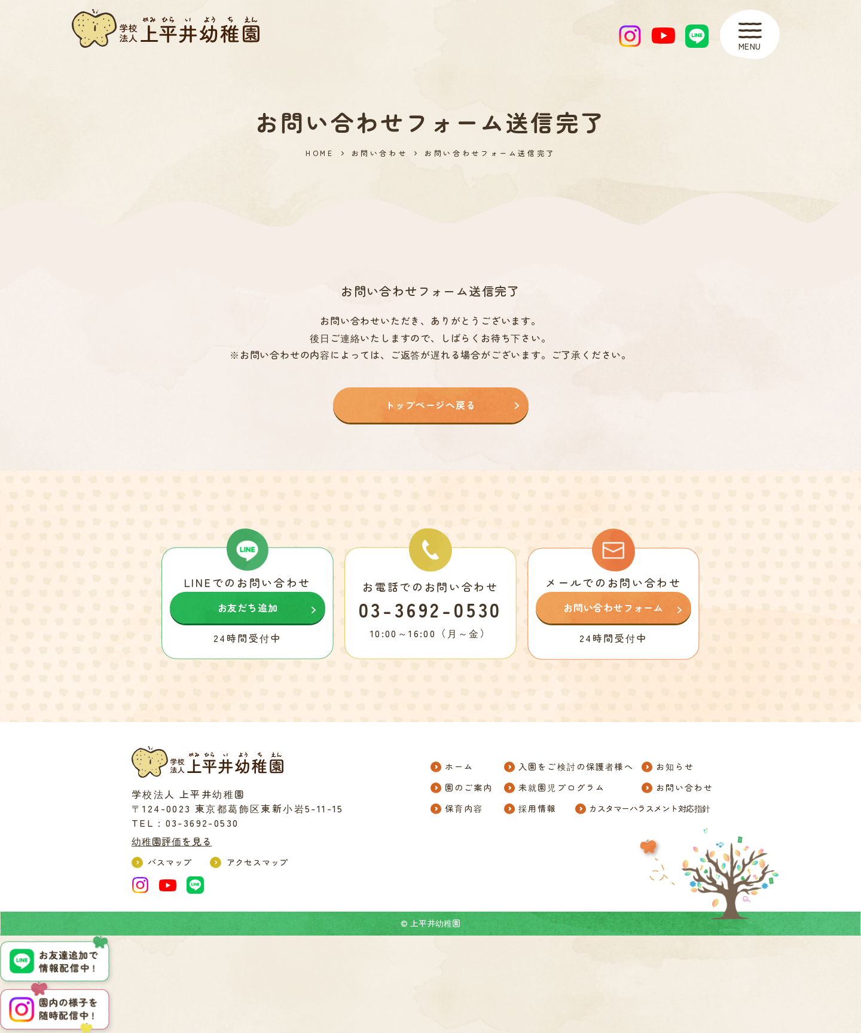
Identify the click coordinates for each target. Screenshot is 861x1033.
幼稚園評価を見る (172, 841)
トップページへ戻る (430, 405)
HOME (320, 153)
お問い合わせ (380, 153)
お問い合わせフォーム (613, 607)
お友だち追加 (248, 607)
